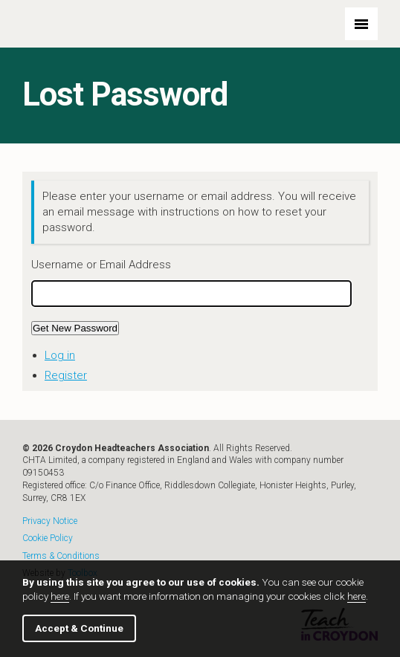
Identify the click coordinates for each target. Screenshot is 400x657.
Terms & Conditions (61, 556)
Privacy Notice (49, 521)
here (60, 596)
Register (66, 375)
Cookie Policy (47, 538)
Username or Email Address (101, 264)
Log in (60, 355)
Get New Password (75, 328)
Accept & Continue (79, 628)
